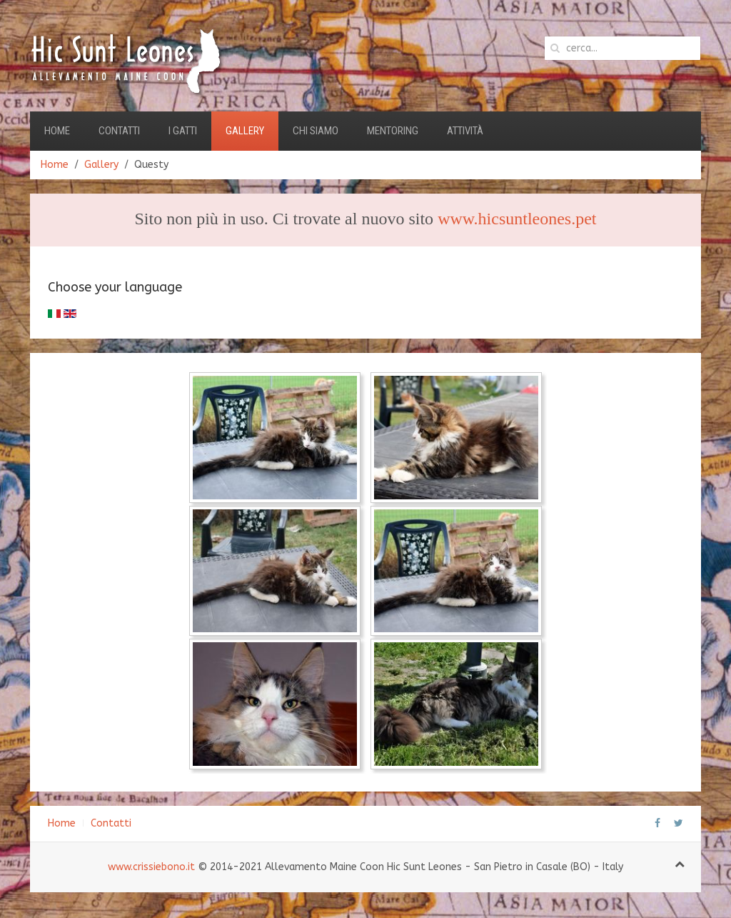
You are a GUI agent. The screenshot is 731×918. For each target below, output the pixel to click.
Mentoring (392, 130)
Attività (465, 130)
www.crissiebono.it (151, 867)
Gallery (245, 130)
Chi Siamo (315, 130)
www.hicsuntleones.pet (517, 218)
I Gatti (182, 130)
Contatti (119, 130)
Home (57, 130)
